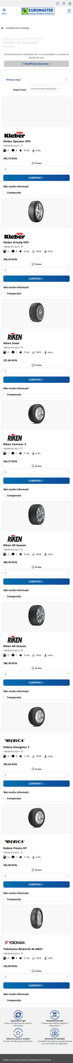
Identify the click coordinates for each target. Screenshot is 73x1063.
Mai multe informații (16, 186)
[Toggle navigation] (4, 11)
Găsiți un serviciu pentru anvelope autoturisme (27, 1059)
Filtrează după (36, 79)
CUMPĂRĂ (35, 177)
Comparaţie (14, 192)
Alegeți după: (20, 89)
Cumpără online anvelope (17, 28)
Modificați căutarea (35, 63)
